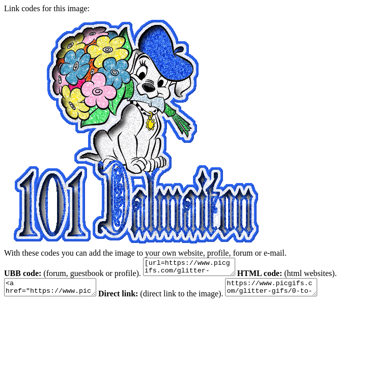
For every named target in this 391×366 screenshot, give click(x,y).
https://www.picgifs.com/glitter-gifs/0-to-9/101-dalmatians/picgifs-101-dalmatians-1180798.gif (286, 291)
